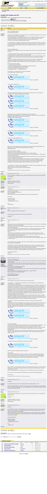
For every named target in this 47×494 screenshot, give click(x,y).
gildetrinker (22, 450)
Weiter (30, 17)
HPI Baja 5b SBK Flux (7, 445)
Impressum (26, 453)
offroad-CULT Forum (4, 17)
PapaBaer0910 (22, 448)
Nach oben (2, 171)
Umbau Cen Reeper (7, 448)
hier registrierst (4, 11)
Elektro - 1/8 (10, 17)
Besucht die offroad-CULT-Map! (13, 275)
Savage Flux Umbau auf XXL (10, 15)
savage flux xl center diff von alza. (9, 450)
